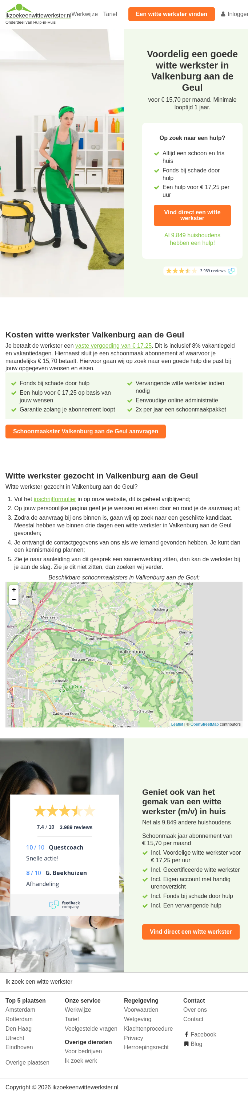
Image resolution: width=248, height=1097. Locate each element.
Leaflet (177, 724)
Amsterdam (20, 1010)
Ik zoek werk (81, 1061)
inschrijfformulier (55, 499)
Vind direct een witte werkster (192, 215)
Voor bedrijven (83, 1051)
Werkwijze (84, 14)
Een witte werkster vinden (172, 14)
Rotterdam (19, 1019)
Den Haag (18, 1029)
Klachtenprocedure (148, 1029)
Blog (195, 1044)
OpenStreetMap (205, 724)
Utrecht (14, 1038)
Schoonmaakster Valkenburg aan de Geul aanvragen (85, 431)
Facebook (202, 1034)
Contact (193, 1019)
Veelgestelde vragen (91, 1029)
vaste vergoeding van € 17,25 (113, 346)
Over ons (195, 1010)
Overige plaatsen (27, 1062)
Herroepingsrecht (146, 1047)
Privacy (133, 1038)
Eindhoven (19, 1047)
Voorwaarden (141, 1010)
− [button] (14, 600)
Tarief (110, 14)
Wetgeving (137, 1019)
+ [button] (14, 590)
